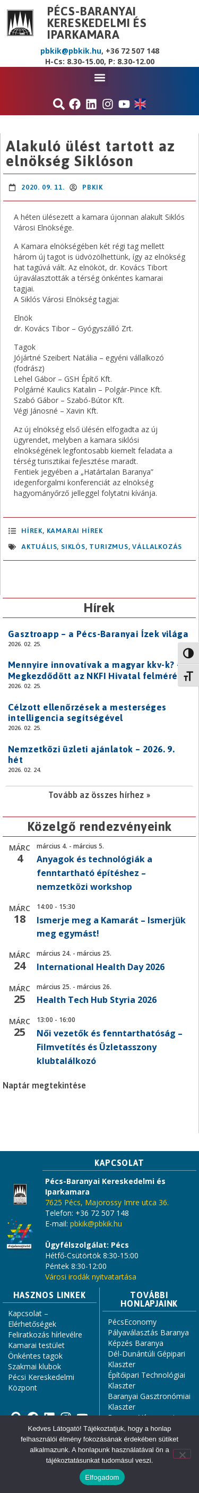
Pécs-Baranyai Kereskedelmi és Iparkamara (97, 22)
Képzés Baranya (135, 1343)
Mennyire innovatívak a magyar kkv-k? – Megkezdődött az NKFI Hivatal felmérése (97, 670)
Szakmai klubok (34, 1366)
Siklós (73, 547)
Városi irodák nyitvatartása (90, 1277)
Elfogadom (102, 1477)
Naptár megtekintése (44, 1085)
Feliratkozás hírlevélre (45, 1334)
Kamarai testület (36, 1345)
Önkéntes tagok (35, 1356)
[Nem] (182, 1453)
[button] (99, 77)
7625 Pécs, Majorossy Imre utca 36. (107, 1202)
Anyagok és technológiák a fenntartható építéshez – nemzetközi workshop (94, 873)
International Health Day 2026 (101, 967)
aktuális (39, 547)
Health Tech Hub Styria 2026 (97, 1000)
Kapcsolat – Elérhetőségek (32, 1318)
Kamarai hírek (75, 531)
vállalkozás (157, 547)
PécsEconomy (132, 1322)
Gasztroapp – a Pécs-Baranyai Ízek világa (98, 634)
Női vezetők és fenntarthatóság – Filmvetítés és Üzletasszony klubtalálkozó (110, 1047)
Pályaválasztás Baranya (148, 1332)
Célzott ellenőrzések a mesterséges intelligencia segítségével (87, 712)
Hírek (31, 531)
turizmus (108, 547)
